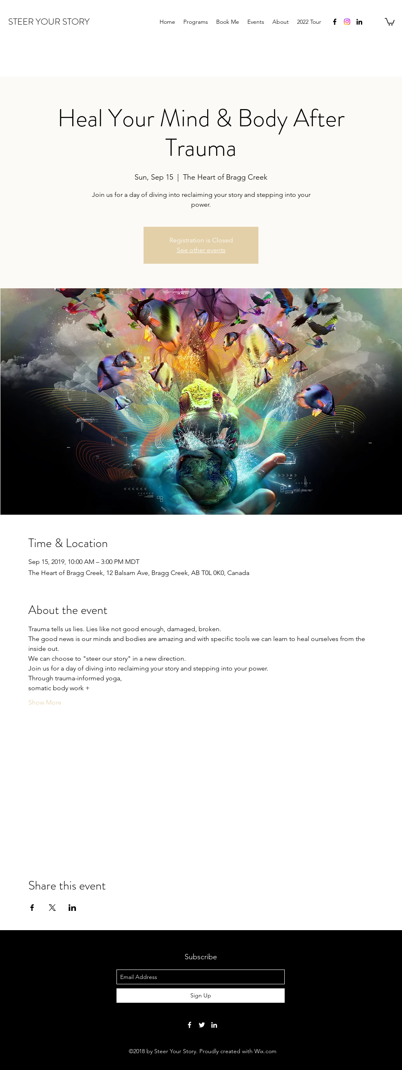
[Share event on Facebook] (32, 907)
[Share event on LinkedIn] (72, 907)
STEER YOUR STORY (48, 21)
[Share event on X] (52, 907)
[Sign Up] (200, 995)
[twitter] (202, 1025)
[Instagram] (347, 22)
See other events (201, 250)
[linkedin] (359, 22)
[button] (390, 21)
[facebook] (335, 22)
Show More (45, 702)
